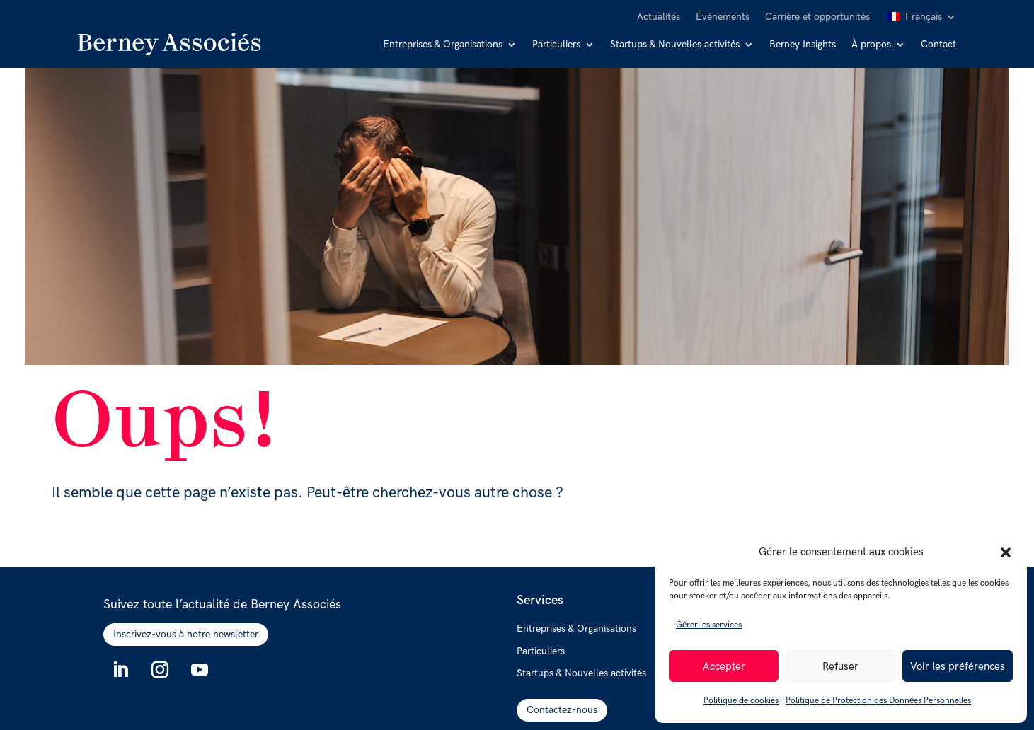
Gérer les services (709, 625)
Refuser (840, 666)
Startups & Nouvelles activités (675, 45)
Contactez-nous (562, 710)
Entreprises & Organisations (442, 45)
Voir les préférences (957, 666)
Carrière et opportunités (817, 17)
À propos (871, 45)
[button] (1006, 552)
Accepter (724, 666)
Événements (722, 17)
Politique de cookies (741, 700)
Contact (938, 45)
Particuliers (556, 45)
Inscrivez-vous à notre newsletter (185, 634)
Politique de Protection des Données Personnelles (878, 700)
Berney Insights (802, 45)
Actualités (658, 17)
